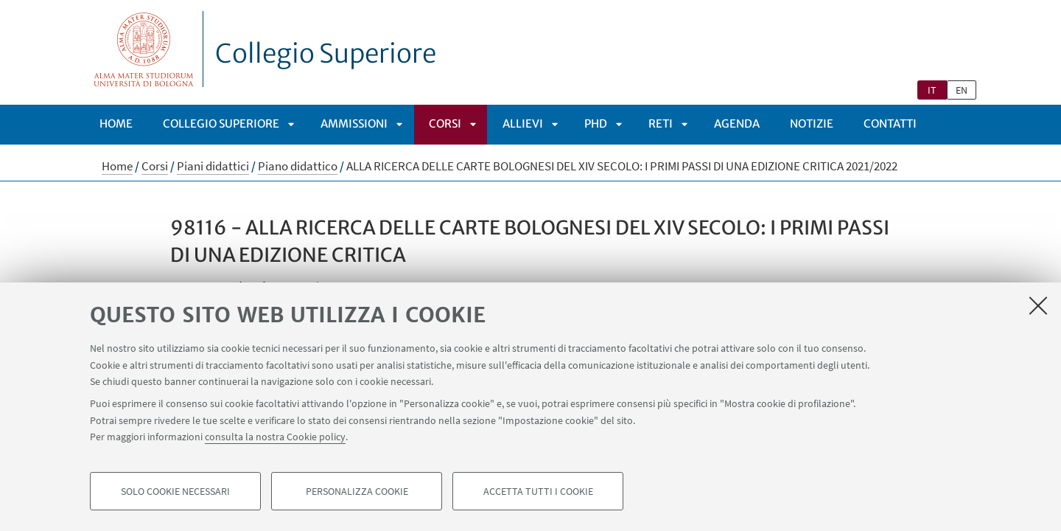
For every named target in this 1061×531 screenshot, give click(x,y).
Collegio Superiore (325, 54)
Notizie (811, 124)
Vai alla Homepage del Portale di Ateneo (144, 49)
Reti (660, 124)
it (932, 90)
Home (116, 124)
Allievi (523, 124)
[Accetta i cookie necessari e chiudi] (1038, 305)
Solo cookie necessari (175, 491)
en (961, 90)
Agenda (737, 124)
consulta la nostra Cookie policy (275, 436)
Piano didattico (297, 166)
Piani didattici (213, 166)
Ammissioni (354, 124)
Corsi (445, 124)
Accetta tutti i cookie (538, 491)
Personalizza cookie (357, 491)
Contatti (890, 124)
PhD (595, 124)
